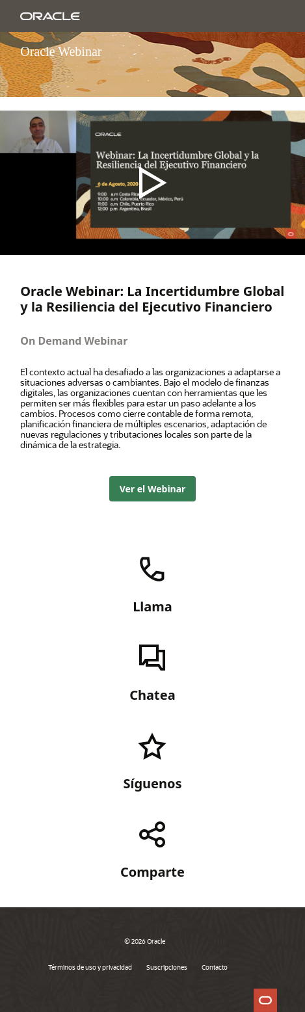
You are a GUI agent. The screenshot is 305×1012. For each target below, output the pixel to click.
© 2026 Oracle (144, 941)
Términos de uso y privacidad (90, 967)
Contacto (215, 967)
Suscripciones (166, 967)
